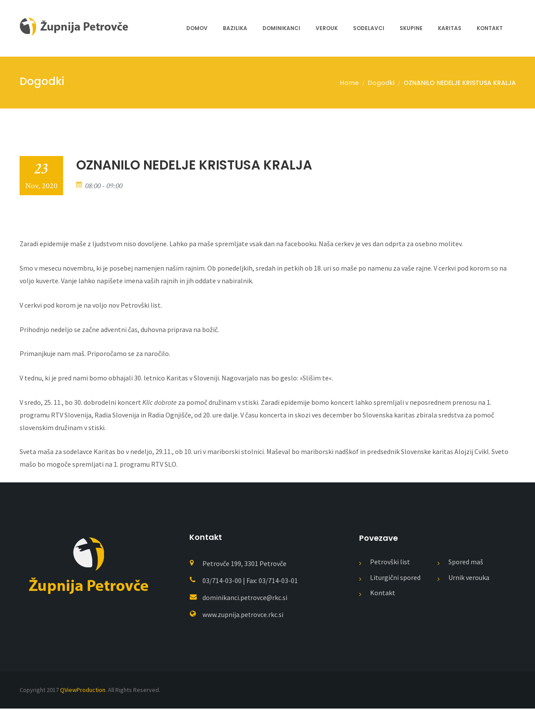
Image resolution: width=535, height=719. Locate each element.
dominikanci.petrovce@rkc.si (245, 608)
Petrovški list (390, 572)
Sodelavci (368, 28)
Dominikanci (281, 28)
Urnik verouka (468, 587)
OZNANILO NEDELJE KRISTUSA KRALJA (460, 82)
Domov (197, 28)
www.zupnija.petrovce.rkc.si (243, 625)
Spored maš (465, 572)
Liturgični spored (395, 587)
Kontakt (490, 28)
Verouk (327, 28)
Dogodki (381, 82)
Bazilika (235, 28)
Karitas (449, 28)
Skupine (411, 28)
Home (349, 82)
